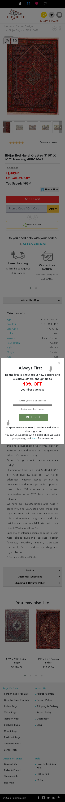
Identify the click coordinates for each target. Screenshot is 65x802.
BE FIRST (33, 417)
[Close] (33, 363)
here (35, 438)
